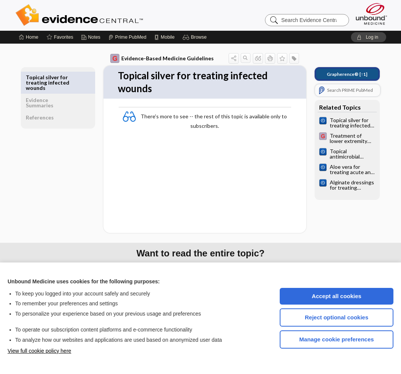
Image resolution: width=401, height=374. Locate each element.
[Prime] (127, 37)
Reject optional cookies (336, 317)
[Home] (28, 37)
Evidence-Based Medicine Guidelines (156, 58)
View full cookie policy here (39, 351)
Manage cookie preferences (336, 339)
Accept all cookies (337, 296)
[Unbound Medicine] (371, 14)
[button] (196, 37)
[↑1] (341, 74)
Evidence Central (109, 15)
